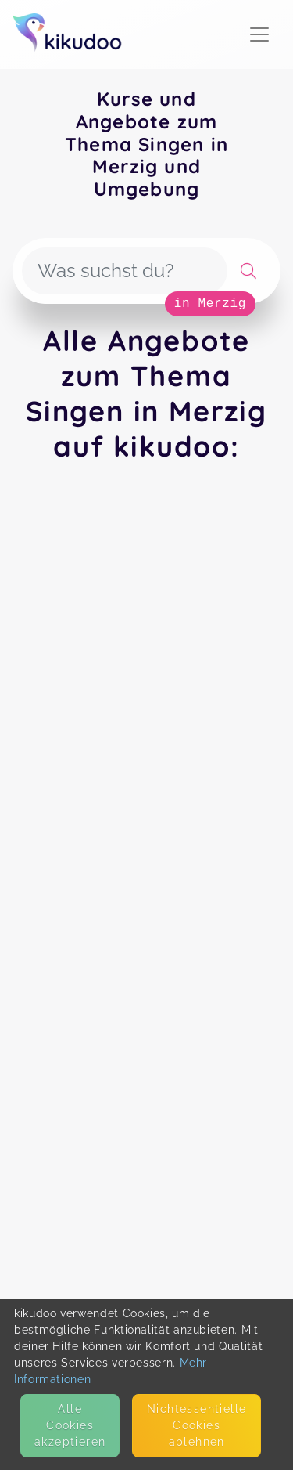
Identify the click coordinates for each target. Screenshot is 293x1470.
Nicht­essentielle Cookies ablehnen (196, 1425)
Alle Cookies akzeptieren (69, 1425)
